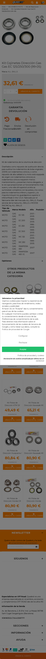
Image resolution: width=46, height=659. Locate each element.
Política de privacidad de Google (15, 329)
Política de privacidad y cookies (31, 355)
